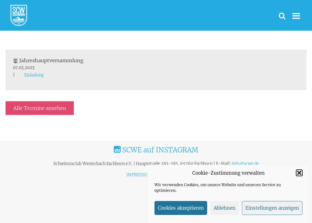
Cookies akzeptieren (181, 208)
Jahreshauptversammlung (48, 60)
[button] (299, 173)
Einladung (34, 75)
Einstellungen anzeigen (272, 208)
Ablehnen (224, 208)
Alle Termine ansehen (39, 108)
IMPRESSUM (139, 174)
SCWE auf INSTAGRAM (156, 150)
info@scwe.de (245, 163)
